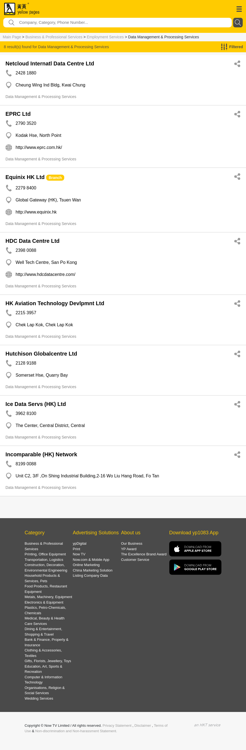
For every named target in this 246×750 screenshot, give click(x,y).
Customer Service (135, 560)
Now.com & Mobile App (91, 560)
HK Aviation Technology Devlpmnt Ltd (54, 303)
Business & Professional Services (54, 37)
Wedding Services (39, 698)
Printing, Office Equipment (45, 554)
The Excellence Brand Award (144, 554)
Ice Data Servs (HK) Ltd (35, 404)
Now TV (79, 554)
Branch (55, 177)
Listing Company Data (90, 575)
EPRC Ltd (18, 114)
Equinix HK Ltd (25, 177)
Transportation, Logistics (44, 560)
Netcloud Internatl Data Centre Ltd (49, 63)
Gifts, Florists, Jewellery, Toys (48, 661)
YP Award (129, 549)
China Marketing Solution (92, 570)
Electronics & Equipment (44, 602)
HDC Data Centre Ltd (32, 241)
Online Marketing (86, 565)
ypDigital (79, 543)
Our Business (131, 543)
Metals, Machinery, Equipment (48, 597)
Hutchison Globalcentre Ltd (41, 354)
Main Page (12, 37)
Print (76, 549)
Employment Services (105, 37)
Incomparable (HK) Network (41, 454)
